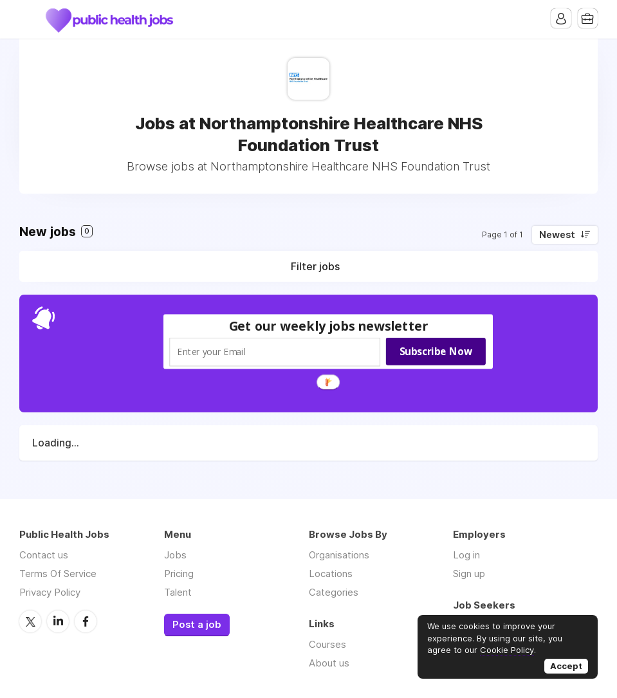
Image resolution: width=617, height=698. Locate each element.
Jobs (175, 555)
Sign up (469, 573)
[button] (328, 326)
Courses (327, 644)
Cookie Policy (507, 650)
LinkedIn (58, 621)
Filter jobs (315, 266)
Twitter (30, 621)
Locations (331, 573)
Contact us (43, 555)
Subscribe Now (435, 351)
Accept (566, 666)
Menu (29, 19)
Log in (466, 555)
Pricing (179, 573)
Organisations (339, 555)
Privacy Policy (49, 592)
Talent (178, 592)
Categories (333, 592)
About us (329, 663)
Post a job (196, 624)
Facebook (86, 621)
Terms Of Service (58, 573)
